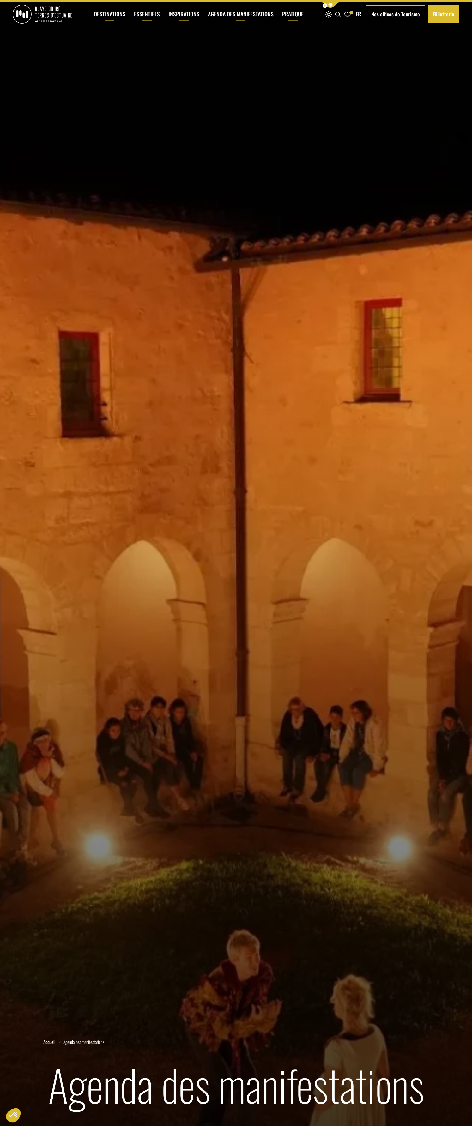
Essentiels (147, 19)
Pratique (293, 19)
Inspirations (183, 19)
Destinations (109, 19)
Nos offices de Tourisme (395, 14)
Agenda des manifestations (241, 19)
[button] (330, 4)
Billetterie (443, 14)
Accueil (49, 1042)
